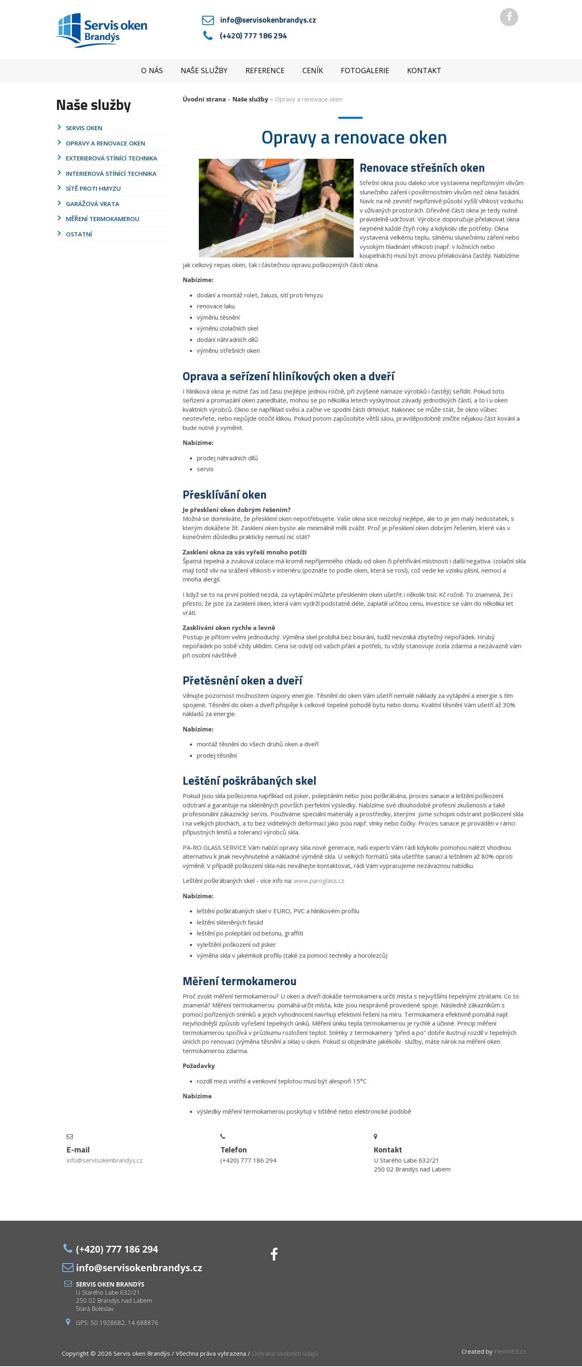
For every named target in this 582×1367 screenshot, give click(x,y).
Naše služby (204, 71)
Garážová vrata (92, 204)
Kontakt (424, 71)
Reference (265, 71)
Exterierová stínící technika (111, 159)
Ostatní (79, 235)
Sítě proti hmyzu (93, 189)
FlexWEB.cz (510, 1352)
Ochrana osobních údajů (285, 1354)
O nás (152, 71)
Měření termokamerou (102, 220)
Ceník (312, 71)
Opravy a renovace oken (105, 144)
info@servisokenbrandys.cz (268, 20)
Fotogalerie (365, 71)
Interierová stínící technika (111, 174)
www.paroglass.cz (319, 882)
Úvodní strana (204, 100)
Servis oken (84, 129)
